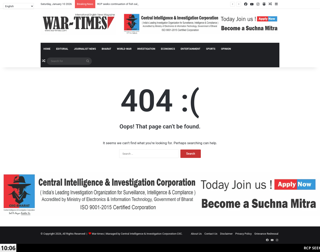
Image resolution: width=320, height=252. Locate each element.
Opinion (226, 48)
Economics (168, 48)
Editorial (62, 48)
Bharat (106, 48)
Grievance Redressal (266, 233)
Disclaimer (226, 233)
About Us (196, 233)
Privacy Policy (243, 233)
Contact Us (210, 233)
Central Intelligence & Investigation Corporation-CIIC (151, 233)
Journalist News (85, 48)
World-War (124, 48)
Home (46, 48)
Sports (210, 48)
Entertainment (190, 48)
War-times (98, 233)
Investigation (146, 48)
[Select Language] (18, 6)
